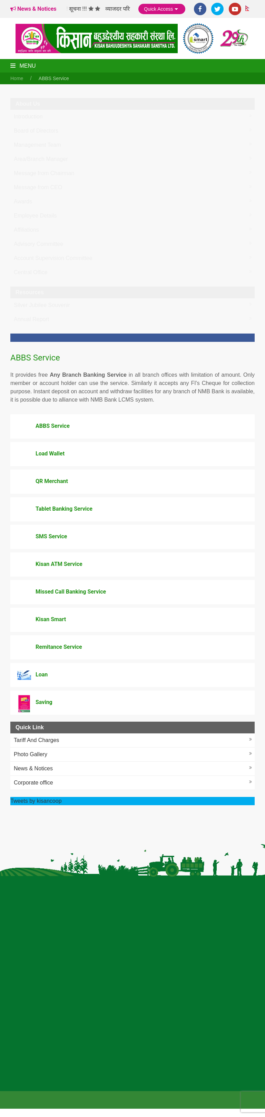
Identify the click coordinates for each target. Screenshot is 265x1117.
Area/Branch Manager (41, 159)
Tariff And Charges (36, 740)
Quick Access (162, 9)
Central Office (31, 272)
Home (16, 78)
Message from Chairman (44, 173)
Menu (23, 66)
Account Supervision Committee (53, 258)
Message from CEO (38, 187)
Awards (23, 201)
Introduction (28, 116)
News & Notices (33, 768)
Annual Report (31, 319)
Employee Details (35, 216)
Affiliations (26, 230)
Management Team (37, 145)
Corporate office (33, 783)
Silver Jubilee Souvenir (42, 305)
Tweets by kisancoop (36, 801)
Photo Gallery (30, 754)
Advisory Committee (38, 244)
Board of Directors (36, 131)
